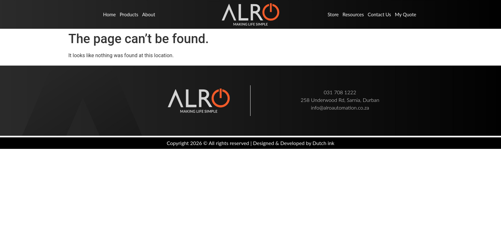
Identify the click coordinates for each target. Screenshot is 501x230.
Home (109, 14)
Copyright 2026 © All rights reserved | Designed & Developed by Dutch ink (251, 143)
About (148, 14)
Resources (353, 14)
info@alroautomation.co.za (340, 107)
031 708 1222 (340, 92)
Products (128, 14)
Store (333, 14)
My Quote (405, 14)
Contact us (379, 14)
